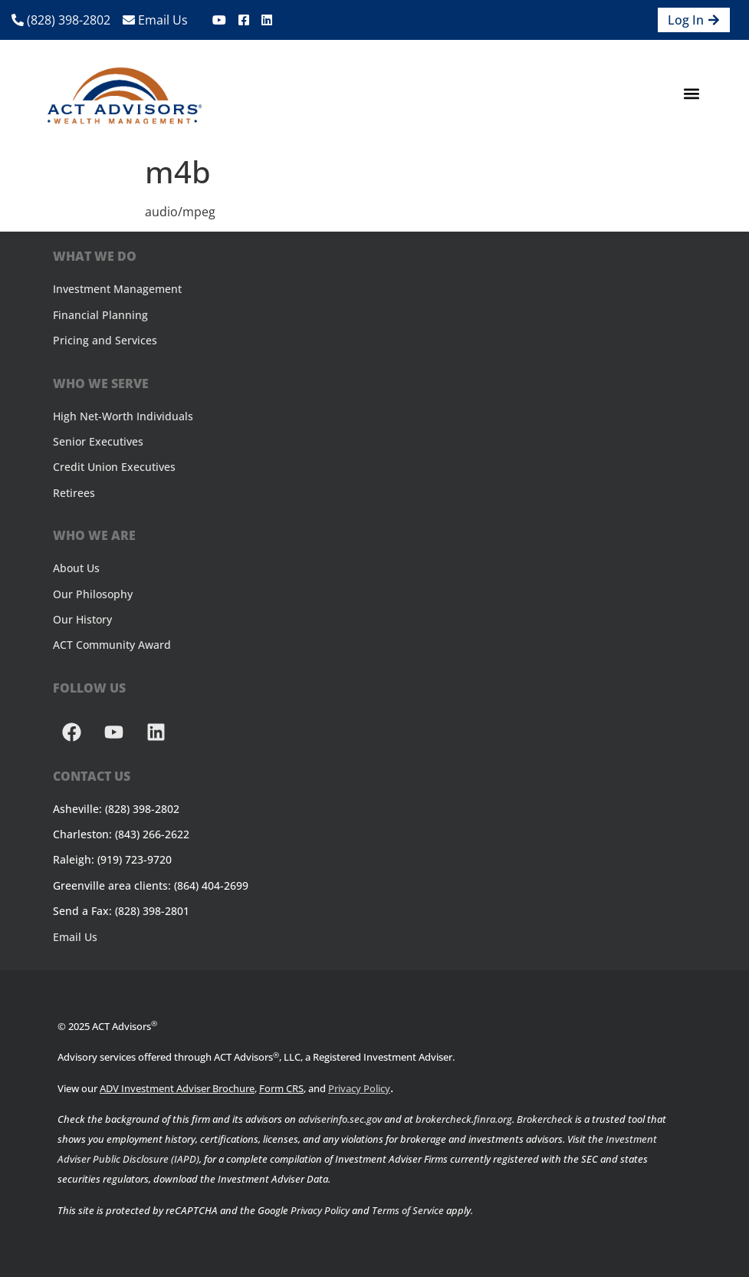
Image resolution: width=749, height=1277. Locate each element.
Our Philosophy (93, 594)
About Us (76, 568)
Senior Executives (98, 441)
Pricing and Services (105, 340)
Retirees (74, 492)
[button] (691, 94)
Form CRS (281, 1088)
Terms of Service (408, 1210)
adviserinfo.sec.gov (340, 1119)
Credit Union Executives (114, 466)
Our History (82, 619)
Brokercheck (545, 1119)
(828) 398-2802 (60, 20)
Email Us (155, 20)
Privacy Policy (359, 1088)
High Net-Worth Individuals (123, 416)
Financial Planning (100, 315)
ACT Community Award (112, 644)
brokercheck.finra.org (464, 1119)
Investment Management (117, 288)
